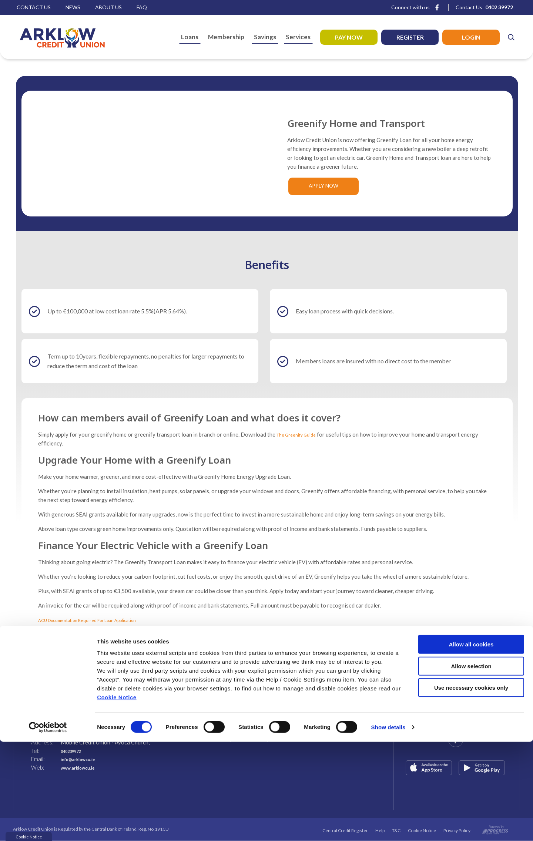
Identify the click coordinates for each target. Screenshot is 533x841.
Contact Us (34, 7)
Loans (189, 37)
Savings (265, 37)
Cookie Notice (117, 796)
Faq (142, 7)
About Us (108, 7)
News (73, 7)
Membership (226, 37)
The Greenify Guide (300, 434)
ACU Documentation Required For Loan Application (101, 620)
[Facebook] (437, 7)
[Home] (55, 36)
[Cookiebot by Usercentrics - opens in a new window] (48, 826)
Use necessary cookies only (471, 787)
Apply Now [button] (323, 186)
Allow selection (471, 765)
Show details (388, 826)
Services (298, 37)
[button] (511, 37)
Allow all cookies (471, 743)
